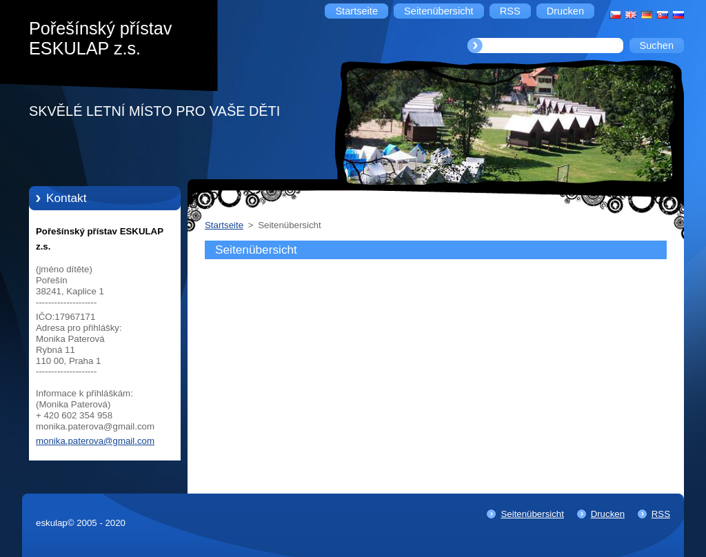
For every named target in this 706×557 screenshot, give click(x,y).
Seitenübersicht (532, 514)
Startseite (224, 225)
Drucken (608, 514)
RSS (661, 514)
